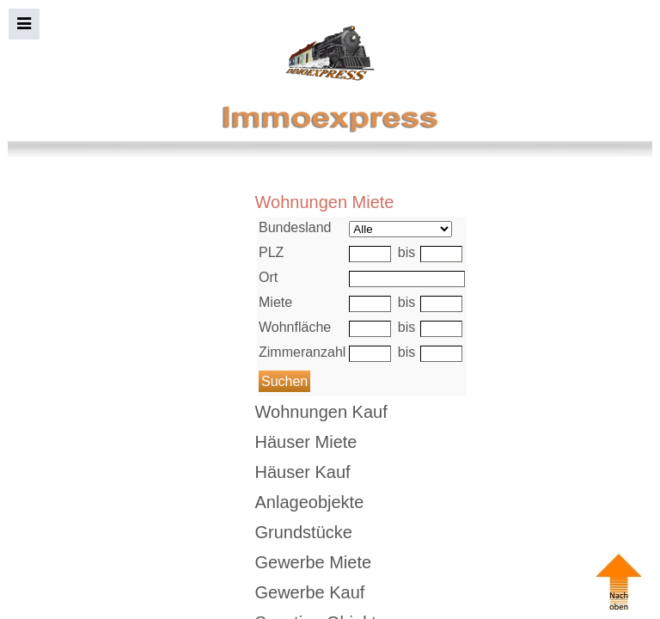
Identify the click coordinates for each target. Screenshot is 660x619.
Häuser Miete (306, 441)
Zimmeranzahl (302, 352)
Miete (275, 302)
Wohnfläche (295, 327)
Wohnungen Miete (324, 202)
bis (406, 252)
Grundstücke (303, 532)
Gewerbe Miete (313, 562)
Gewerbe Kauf (310, 592)
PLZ (271, 252)
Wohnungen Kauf (321, 411)
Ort (268, 277)
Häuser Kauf (303, 472)
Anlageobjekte (309, 502)
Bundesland (295, 227)
